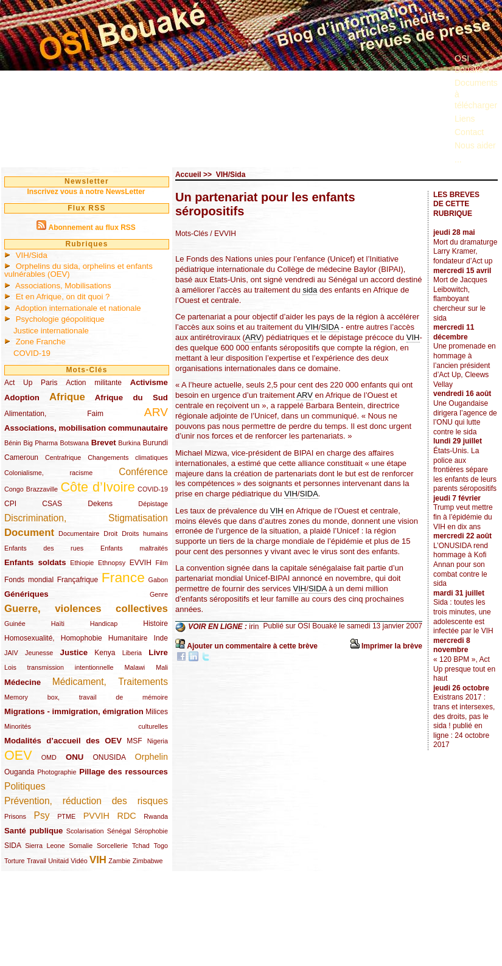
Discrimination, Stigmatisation (86, 518)
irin (254, 626)
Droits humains (145, 533)
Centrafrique (63, 457)
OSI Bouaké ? (472, 64)
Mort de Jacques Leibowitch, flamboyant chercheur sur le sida (460, 299)
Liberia (132, 652)
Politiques (25, 786)
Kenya (104, 652)
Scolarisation (85, 831)
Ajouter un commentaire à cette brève (252, 646)
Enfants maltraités (134, 548)
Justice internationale (51, 330)
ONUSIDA (108, 757)
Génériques (26, 594)
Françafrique (77, 579)
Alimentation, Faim (53, 413)
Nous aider (475, 145)
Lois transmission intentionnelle (58, 667)
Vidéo (79, 860)
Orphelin (151, 757)
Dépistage (153, 503)
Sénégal (119, 831)
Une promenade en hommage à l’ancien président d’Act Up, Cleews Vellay (464, 365)
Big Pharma (40, 443)
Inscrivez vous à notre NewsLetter (86, 191)
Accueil (188, 174)
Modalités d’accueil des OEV (63, 740)
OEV (18, 755)
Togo (160, 845)
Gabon (158, 579)
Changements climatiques (128, 457)
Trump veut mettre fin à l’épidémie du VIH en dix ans (463, 516)
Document (29, 532)
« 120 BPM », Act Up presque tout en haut (464, 669)
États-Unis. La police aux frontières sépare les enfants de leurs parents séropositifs (465, 470)
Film (162, 562)
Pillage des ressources (123, 771)
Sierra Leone (44, 845)
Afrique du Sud (131, 397)
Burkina (129, 443)
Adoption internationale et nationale (78, 308)
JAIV (11, 652)
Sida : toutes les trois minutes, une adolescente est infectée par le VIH (463, 616)
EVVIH (141, 562)
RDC (126, 816)
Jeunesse (39, 652)
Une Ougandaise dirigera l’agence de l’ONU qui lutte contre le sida (465, 417)
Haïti (57, 623)
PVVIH (96, 816)
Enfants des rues (43, 548)
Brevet (103, 442)
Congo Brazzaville (31, 489)
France (123, 577)
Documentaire (78, 533)
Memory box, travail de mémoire (86, 697)
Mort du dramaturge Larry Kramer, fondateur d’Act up (465, 251)
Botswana (74, 443)
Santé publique (33, 830)
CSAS (52, 503)
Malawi (134, 667)
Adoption (22, 397)
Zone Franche (41, 341)
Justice (74, 652)
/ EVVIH (223, 233)
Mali (162, 667)
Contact (469, 132)
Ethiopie (82, 562)
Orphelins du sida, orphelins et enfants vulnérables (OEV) (78, 270)
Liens (465, 118)
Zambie (119, 860)
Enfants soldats (35, 562)
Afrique (67, 397)
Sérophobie (151, 831)
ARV (156, 412)
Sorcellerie (112, 845)
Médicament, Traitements (110, 681)
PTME (66, 816)
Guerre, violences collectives (86, 608)
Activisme (149, 382)
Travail (36, 860)
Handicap (104, 623)
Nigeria (157, 741)
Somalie (80, 845)
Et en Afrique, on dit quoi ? (63, 296)
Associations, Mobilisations (63, 285)
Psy (42, 815)
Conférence (143, 472)
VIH (97, 860)
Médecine (22, 682)
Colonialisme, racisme (48, 472)
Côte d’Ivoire (97, 487)
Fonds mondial (29, 579)
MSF (134, 741)
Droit (110, 533)
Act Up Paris (30, 382)
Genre (159, 594)
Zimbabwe (148, 860)
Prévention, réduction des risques (86, 801)
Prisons (15, 816)
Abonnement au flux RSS (91, 227)
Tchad (141, 845)
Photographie (56, 772)
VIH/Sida (31, 255)
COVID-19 (32, 353)
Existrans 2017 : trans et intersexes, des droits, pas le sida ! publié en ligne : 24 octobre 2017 (464, 721)
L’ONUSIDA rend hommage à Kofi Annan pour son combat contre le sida (460, 564)
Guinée (15, 623)
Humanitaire (128, 638)
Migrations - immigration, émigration (74, 711)
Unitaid (58, 860)
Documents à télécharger (476, 93)
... (458, 159)
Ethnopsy (111, 562)
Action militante (94, 382)
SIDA (12, 845)
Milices (156, 711)
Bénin (12, 443)
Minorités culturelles (86, 726)
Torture (14, 860)
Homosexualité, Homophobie (53, 638)
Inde (161, 638)
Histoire (155, 623)
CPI (10, 503)
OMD (49, 757)
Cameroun (21, 457)
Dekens (100, 503)
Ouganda (19, 772)
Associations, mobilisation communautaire (86, 428)
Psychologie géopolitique (60, 319)
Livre (158, 652)
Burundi (155, 443)
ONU (74, 757)
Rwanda (156, 816)
